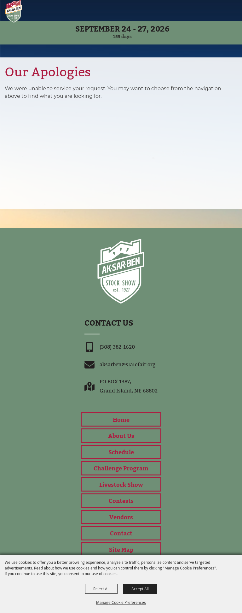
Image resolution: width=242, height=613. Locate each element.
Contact (121, 533)
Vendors (121, 517)
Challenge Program (121, 468)
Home (121, 419)
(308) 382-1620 (117, 347)
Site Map (121, 549)
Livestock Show (121, 484)
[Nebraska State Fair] (14, 11)
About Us (121, 435)
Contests (121, 500)
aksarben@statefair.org (127, 365)
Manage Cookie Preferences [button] (121, 602)
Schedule (121, 452)
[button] (222, 10)
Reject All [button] (101, 588)
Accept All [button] (140, 588)
